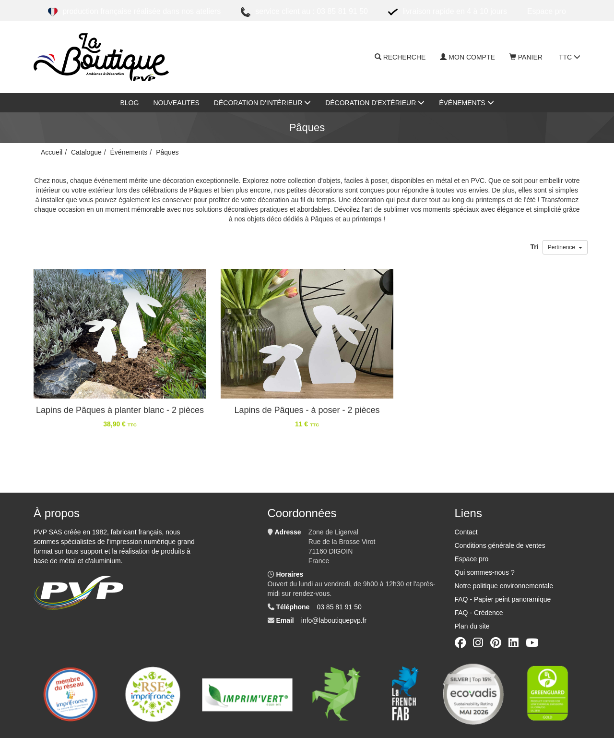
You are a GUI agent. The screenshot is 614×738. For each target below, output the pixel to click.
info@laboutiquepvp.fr (333, 620)
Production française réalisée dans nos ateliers (134, 12)
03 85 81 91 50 (339, 607)
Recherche (400, 57)
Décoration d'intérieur (262, 103)
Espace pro (472, 559)
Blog (129, 103)
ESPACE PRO (546, 11)
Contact (466, 532)
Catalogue (86, 152)
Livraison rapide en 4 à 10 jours (447, 12)
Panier (526, 57)
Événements (466, 103)
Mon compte (467, 57)
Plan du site (472, 626)
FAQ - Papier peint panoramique (503, 599)
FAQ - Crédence (479, 613)
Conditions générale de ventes (500, 545)
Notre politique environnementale (504, 586)
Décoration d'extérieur (375, 103)
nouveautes (176, 103)
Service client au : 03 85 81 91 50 (304, 12)
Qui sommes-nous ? (485, 572)
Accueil (51, 152)
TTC (569, 57)
